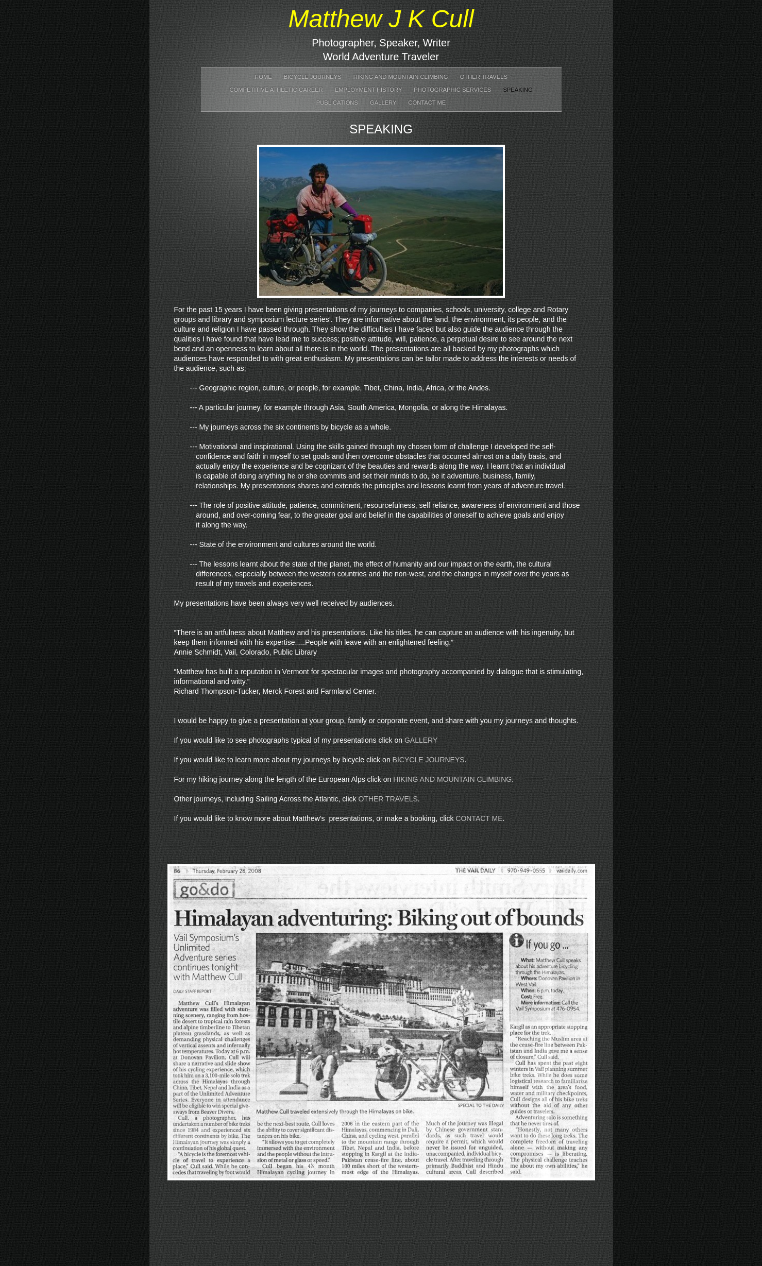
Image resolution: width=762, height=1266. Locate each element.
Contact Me (427, 102)
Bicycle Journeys (313, 77)
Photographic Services (453, 90)
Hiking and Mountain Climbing (401, 77)
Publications (338, 102)
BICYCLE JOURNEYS (429, 760)
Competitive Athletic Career (276, 90)
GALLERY (420, 740)
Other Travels (483, 77)
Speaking (517, 90)
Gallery (384, 102)
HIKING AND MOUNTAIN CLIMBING (452, 779)
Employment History (369, 90)
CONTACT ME (478, 818)
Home (264, 77)
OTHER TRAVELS (387, 799)
